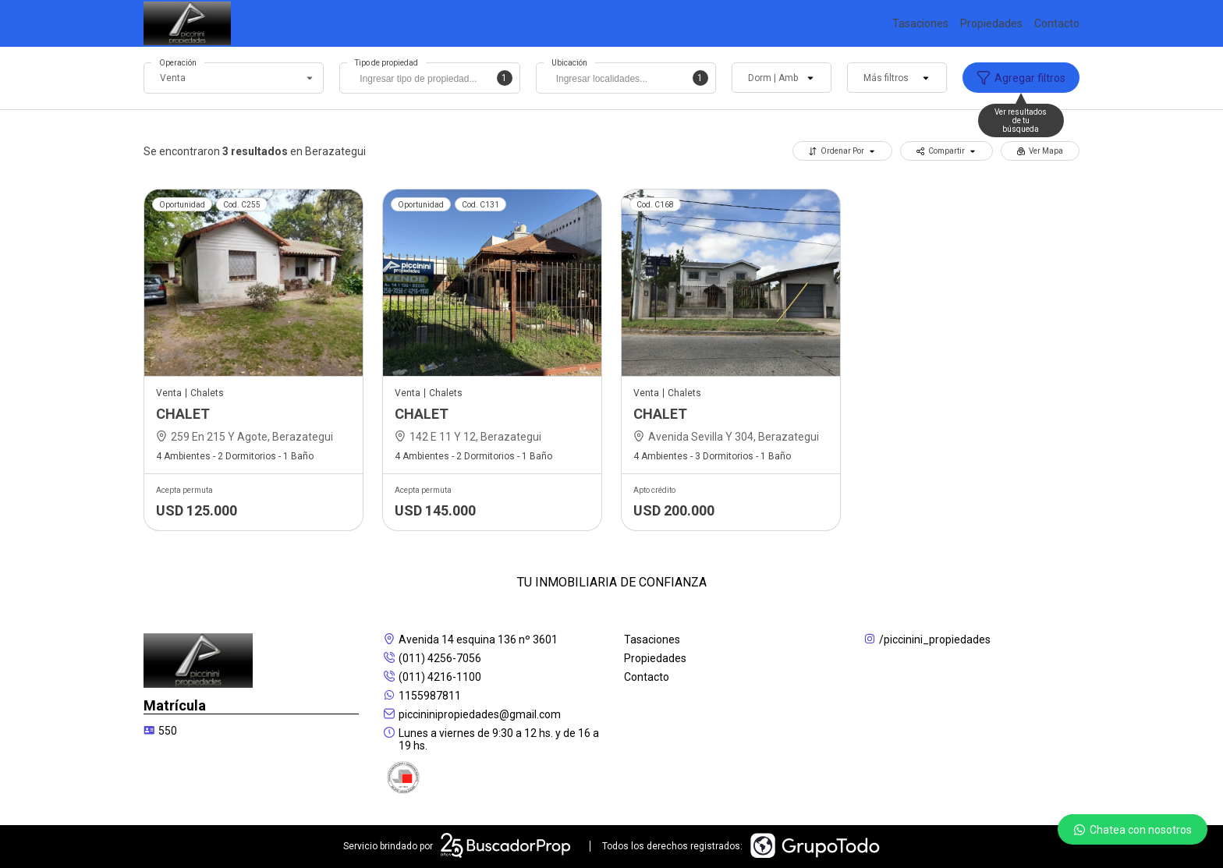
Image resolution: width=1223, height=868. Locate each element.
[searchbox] (433, 80)
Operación (178, 62)
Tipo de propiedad (386, 62)
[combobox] (429, 78)
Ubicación (569, 62)
